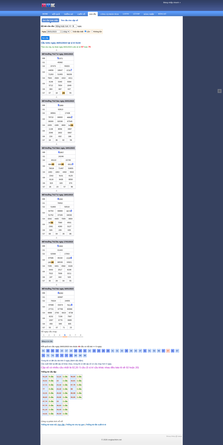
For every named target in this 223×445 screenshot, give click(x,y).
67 (177, 351)
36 (126, 351)
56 (159, 351)
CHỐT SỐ (81, 14)
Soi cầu (61, 425)
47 (140, 351)
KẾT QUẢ (56, 14)
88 (76, 355)
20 (71, 351)
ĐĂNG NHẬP (149, 14)
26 (103, 351)
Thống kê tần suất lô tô (96, 425)
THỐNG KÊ (68, 14)
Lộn (88, 32)
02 (48, 351)
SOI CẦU (92, 14)
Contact (179, 436)
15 (62, 351)
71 (43, 355)
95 (85, 355)
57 (163, 351)
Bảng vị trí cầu (47, 341)
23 (94, 351)
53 (154, 351)
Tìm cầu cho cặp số (69, 20)
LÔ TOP (136, 14)
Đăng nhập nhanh (172, 2)
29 (108, 351)
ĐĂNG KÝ (162, 14)
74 (52, 355)
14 (57, 351)
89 (80, 355)
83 (71, 355)
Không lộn (97, 32)
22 (89, 351)
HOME (45, 14)
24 (99, 351)
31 (113, 351)
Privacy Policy (170, 436)
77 (57, 355)
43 (136, 351)
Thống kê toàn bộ (48, 425)
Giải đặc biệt (78, 32)
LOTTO (126, 14)
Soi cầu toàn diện (50, 20)
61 (173, 351)
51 (145, 351)
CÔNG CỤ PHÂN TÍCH (110, 14)
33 (122, 351)
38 (131, 351)
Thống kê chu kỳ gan (75, 425)
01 (43, 351)
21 (85, 351)
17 (66, 351)
